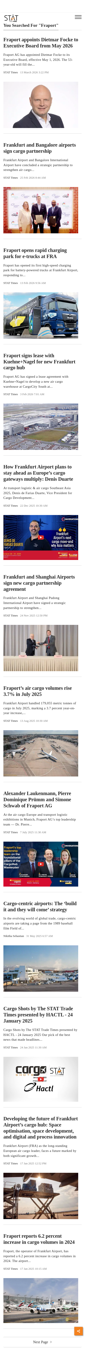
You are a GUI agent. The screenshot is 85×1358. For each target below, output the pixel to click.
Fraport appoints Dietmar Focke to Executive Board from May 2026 (40, 43)
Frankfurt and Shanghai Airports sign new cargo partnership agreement (39, 583)
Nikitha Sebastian (13, 936)
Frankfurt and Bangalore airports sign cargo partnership (39, 148)
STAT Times (10, 72)
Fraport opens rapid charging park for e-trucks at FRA (35, 253)
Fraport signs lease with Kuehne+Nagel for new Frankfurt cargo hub (39, 362)
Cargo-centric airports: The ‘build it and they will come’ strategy (40, 906)
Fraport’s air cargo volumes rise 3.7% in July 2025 (37, 691)
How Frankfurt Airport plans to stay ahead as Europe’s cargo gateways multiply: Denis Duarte (38, 473)
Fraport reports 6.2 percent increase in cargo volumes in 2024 (39, 1239)
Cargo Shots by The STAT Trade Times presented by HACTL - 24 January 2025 (38, 1015)
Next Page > (42, 1342)
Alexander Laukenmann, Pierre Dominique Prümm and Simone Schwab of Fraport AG (37, 799)
